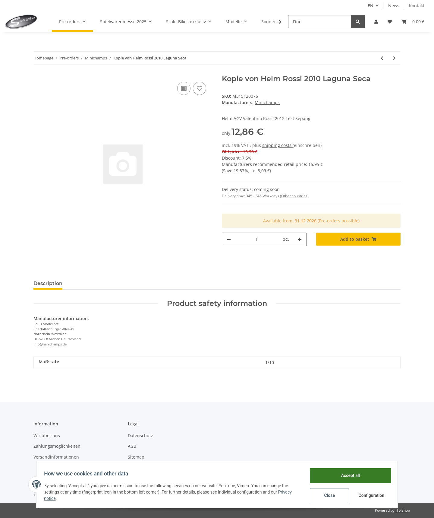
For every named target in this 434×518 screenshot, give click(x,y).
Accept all (348, 475)
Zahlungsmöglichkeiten (56, 446)
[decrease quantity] (228, 239)
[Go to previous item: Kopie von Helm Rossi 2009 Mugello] (382, 58)
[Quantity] (256, 239)
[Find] (319, 21)
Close (327, 495)
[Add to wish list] (199, 88)
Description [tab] (47, 283)
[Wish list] (390, 21)
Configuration (370, 495)
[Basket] (413, 21)
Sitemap (136, 457)
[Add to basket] (358, 239)
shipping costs (277, 145)
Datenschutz (140, 435)
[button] (376, 21)
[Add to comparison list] (183, 88)
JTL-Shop (402, 510)
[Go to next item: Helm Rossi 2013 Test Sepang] (394, 58)
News (393, 5)
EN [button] (370, 5)
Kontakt (416, 5)
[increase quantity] (299, 239)
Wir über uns (46, 435)
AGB (132, 446)
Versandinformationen (56, 457)
